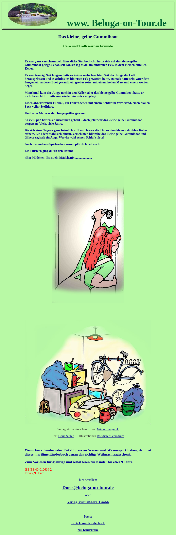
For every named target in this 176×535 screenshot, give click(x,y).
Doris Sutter (66, 436)
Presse (88, 516)
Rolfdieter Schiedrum (110, 436)
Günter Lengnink (108, 429)
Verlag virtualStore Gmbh (88, 502)
